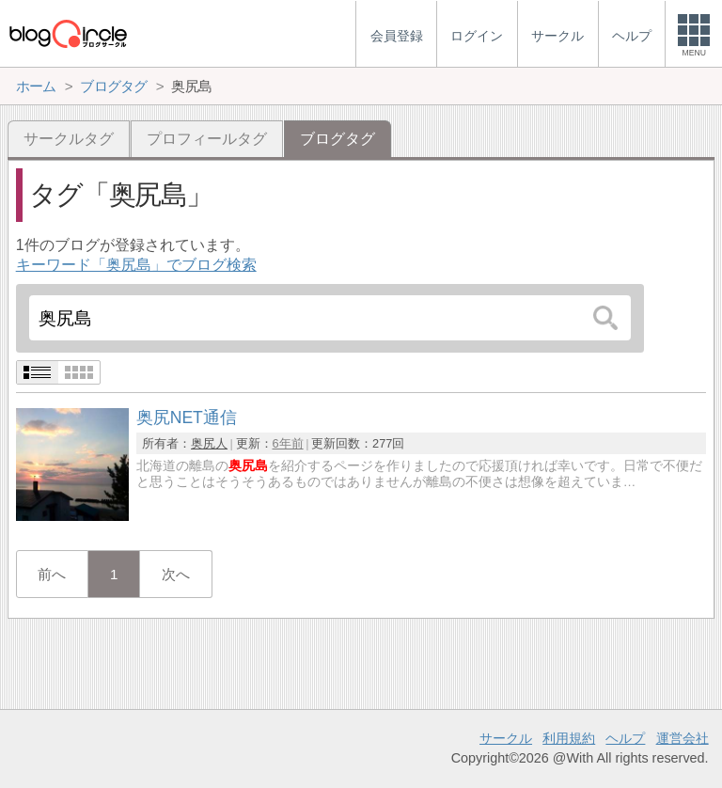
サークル (505, 738)
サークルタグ (69, 139)
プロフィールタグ (207, 139)
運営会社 (682, 738)
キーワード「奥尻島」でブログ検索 (136, 265)
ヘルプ (625, 738)
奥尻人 (209, 443)
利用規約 (568, 738)
